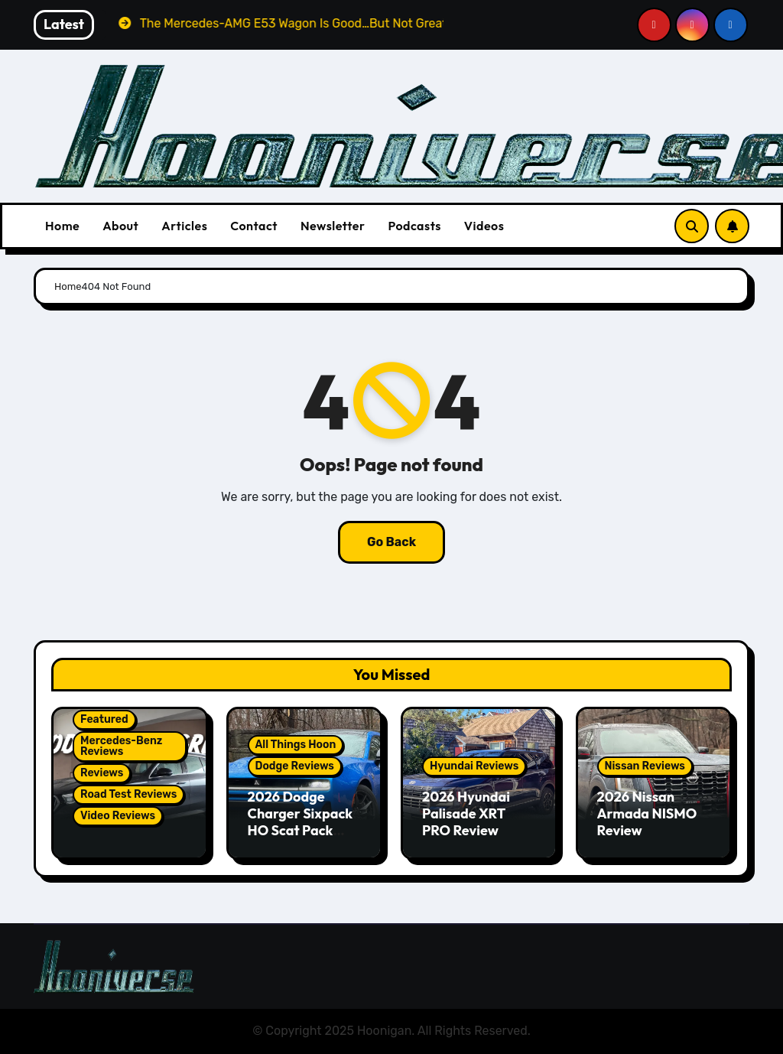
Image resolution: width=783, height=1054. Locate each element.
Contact (254, 225)
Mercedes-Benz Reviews (121, 746)
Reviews (101, 772)
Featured (104, 719)
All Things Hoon (295, 744)
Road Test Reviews (128, 794)
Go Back (391, 542)
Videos (484, 225)
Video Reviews (117, 815)
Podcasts (414, 225)
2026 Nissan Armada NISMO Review (647, 813)
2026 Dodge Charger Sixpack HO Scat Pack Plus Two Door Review (300, 829)
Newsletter (333, 225)
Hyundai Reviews (474, 766)
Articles (184, 225)
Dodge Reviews (294, 766)
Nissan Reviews (645, 766)
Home (62, 225)
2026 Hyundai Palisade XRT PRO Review (466, 813)
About (120, 225)
